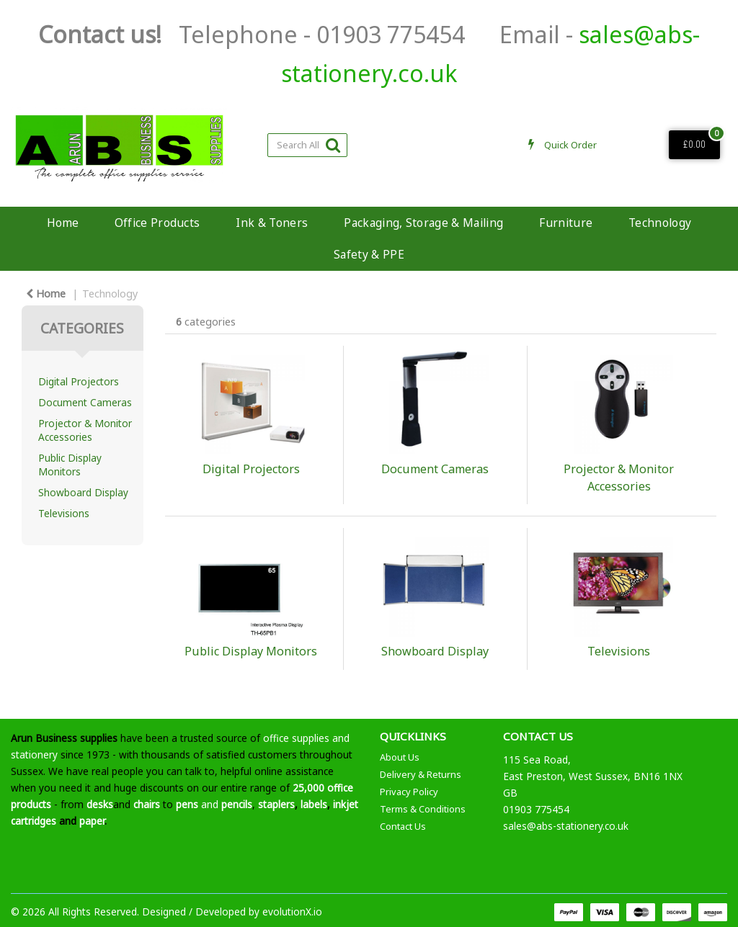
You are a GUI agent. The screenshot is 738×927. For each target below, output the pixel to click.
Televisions (63, 513)
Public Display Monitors (70, 464)
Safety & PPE (369, 254)
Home (63, 222)
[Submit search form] (332, 144)
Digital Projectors (78, 381)
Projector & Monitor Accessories (85, 430)
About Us (399, 757)
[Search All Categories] (307, 145)
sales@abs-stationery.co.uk (565, 826)
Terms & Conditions (423, 808)
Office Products (157, 222)
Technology (659, 222)
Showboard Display (83, 492)
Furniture (565, 222)
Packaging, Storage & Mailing (423, 222)
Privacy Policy (409, 791)
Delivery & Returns (420, 774)
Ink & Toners (272, 222)
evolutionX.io (292, 911)
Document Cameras (85, 402)
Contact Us (403, 826)
